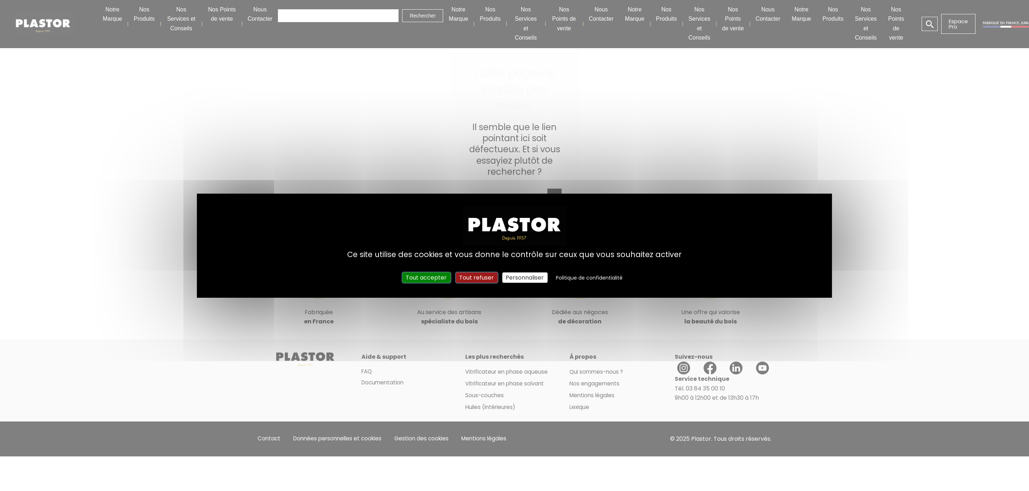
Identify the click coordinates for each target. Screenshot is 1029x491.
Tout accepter (426, 277)
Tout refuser (476, 277)
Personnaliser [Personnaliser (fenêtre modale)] (525, 277)
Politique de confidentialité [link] (589, 277)
